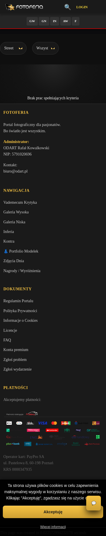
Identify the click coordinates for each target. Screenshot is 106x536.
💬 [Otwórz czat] (93, 503)
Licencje (10, 330)
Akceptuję (53, 512)
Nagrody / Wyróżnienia (21, 271)
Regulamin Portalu (18, 301)
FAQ (7, 340)
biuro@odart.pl (15, 171)
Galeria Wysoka (16, 212)
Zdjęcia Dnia (13, 261)
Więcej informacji (53, 527)
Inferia (8, 232)
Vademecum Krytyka (20, 202)
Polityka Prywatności (20, 311)
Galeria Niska (14, 222)
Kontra (8, 241)
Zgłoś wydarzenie (17, 369)
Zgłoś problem (15, 360)
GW (32, 21)
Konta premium (15, 350)
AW (65, 21)
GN (44, 21)
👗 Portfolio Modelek (20, 251)
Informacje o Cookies (20, 320)
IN (54, 21)
